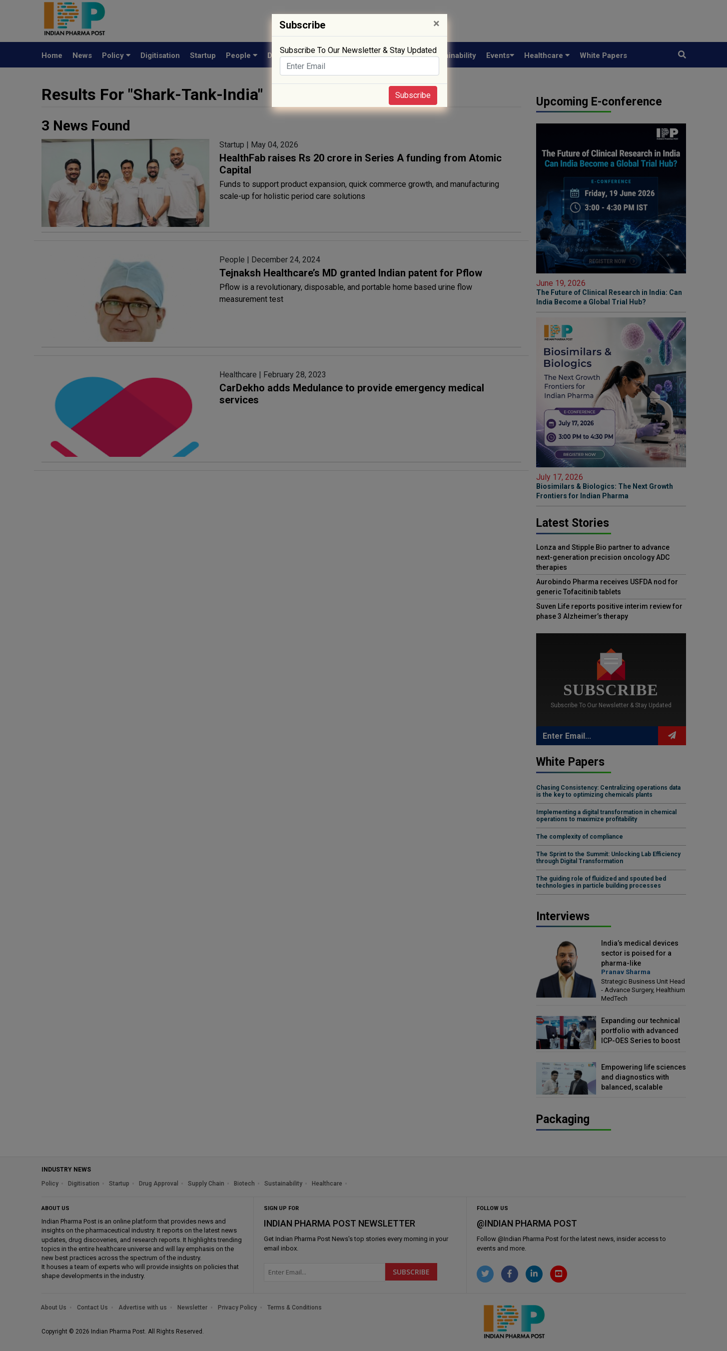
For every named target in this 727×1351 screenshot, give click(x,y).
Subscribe (413, 95)
